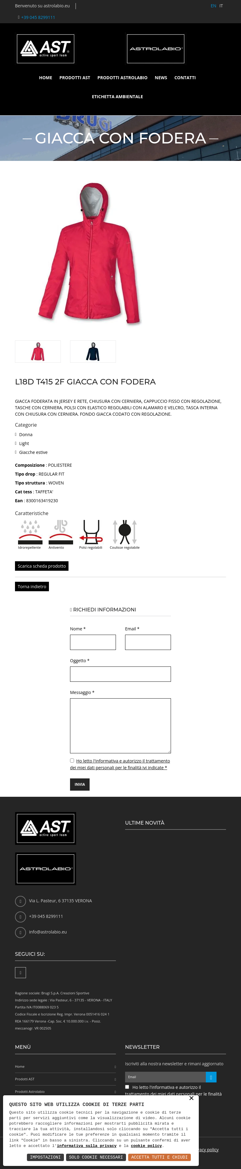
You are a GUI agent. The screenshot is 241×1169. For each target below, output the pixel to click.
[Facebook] (20, 972)
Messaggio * (82, 692)
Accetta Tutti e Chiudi (159, 1157)
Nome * (78, 629)
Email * (132, 629)
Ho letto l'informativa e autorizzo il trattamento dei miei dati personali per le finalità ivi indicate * (173, 1094)
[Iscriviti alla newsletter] (211, 1077)
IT (221, 6)
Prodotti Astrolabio (123, 77)
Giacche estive (33, 452)
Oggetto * (80, 660)
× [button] (191, 1098)
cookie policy (146, 1146)
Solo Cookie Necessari (96, 1157)
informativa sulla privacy (87, 1146)
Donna (26, 434)
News (161, 77)
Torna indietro (32, 586)
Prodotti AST (74, 77)
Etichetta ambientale (117, 96)
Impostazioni (45, 1157)
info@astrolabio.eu (48, 932)
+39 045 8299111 (38, 17)
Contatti (185, 77)
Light (24, 443)
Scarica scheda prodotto (42, 566)
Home (45, 77)
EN (213, 6)
